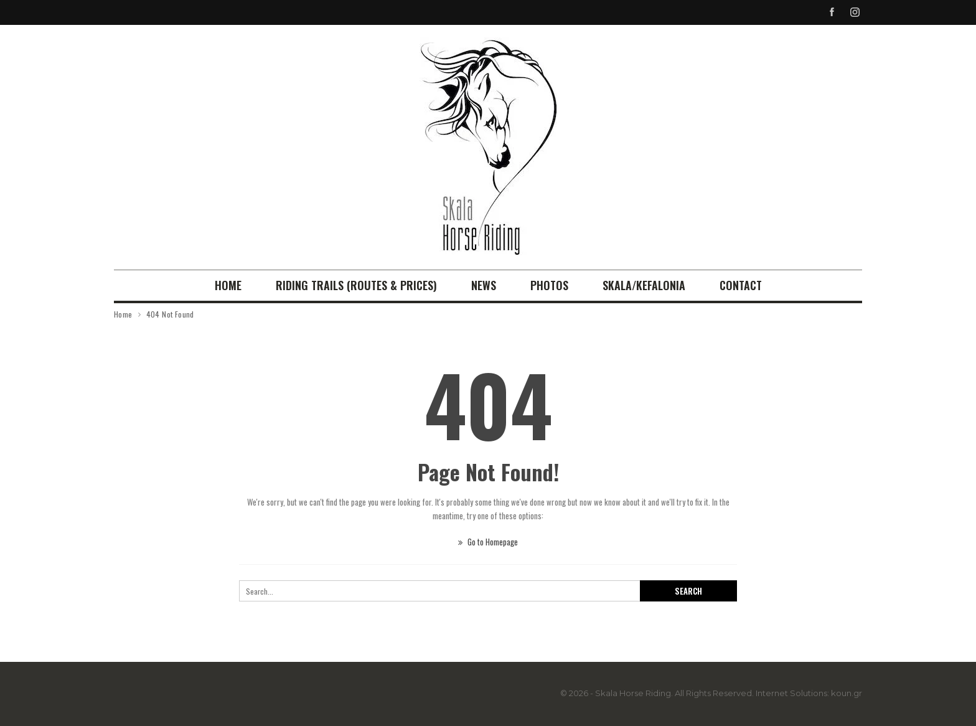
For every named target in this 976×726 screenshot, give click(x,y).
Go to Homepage (488, 541)
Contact (741, 285)
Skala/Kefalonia (644, 285)
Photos (549, 285)
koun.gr (846, 693)
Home (228, 285)
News (483, 285)
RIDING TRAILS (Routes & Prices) (356, 285)
